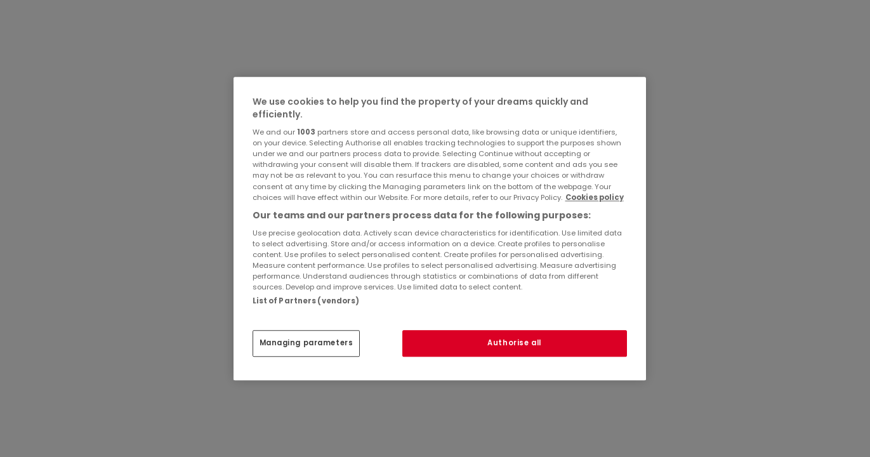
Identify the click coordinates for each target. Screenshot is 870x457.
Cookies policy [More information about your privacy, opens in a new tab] (594, 197)
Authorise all (514, 343)
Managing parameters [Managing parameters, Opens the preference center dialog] (306, 343)
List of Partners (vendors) (306, 301)
